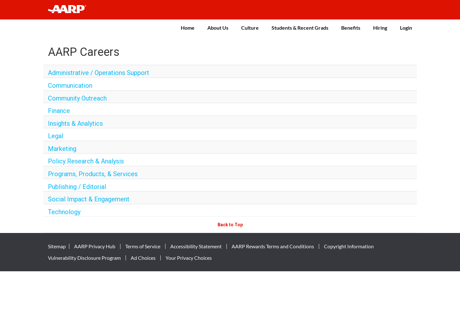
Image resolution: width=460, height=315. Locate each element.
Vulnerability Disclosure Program (84, 257)
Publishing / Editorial (77, 187)
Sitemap (57, 246)
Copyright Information (349, 246)
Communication (70, 85)
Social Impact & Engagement (88, 199)
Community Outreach (77, 98)
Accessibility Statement (196, 246)
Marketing (62, 149)
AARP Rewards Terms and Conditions (273, 246)
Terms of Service (142, 246)
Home (188, 28)
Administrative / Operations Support (98, 73)
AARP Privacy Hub (94, 246)
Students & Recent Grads (300, 28)
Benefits (350, 28)
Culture (250, 28)
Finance (59, 111)
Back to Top (230, 224)
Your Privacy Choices (188, 257)
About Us (217, 28)
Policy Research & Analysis (86, 161)
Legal (55, 136)
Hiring (380, 28)
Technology (64, 212)
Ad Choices (143, 257)
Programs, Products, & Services (93, 174)
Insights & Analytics (75, 123)
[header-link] (70, 9)
